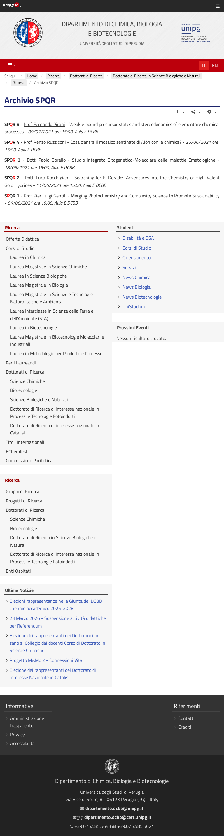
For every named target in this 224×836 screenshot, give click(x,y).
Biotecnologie (23, 390)
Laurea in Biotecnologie (33, 327)
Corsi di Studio (20, 248)
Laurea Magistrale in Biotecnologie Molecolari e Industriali (57, 340)
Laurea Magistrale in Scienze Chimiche (48, 266)
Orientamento (136, 257)
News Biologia (136, 286)
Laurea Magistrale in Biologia (39, 284)
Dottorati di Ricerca (25, 371)
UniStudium (134, 306)
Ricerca (12, 227)
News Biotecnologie (142, 296)
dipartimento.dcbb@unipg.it (112, 808)
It (204, 65)
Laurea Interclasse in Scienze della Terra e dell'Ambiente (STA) (51, 314)
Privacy (17, 734)
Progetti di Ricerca (24, 500)
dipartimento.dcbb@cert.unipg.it (112, 817)
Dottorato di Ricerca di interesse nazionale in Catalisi (54, 429)
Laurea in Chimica (28, 257)
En (215, 65)
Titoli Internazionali (25, 442)
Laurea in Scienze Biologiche (38, 275)
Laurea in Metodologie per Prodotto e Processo (56, 353)
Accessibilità (22, 743)
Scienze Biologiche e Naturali (39, 399)
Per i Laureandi (21, 362)
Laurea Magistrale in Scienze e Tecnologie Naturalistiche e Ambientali (51, 298)
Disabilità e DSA (138, 237)
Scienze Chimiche (27, 381)
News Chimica (136, 277)
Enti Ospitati (18, 570)
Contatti (186, 718)
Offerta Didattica (22, 238)
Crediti (184, 726)
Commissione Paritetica (29, 460)
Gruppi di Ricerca (22, 491)
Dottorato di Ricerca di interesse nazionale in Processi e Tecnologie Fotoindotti (54, 412)
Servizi (129, 267)
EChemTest (16, 451)
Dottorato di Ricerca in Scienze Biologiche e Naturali (53, 541)
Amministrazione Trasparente (27, 722)
